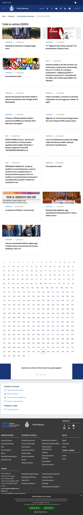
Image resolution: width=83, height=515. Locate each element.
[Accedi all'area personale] (75, 2)
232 (9, 326)
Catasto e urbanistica (27, 456)
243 (62, 326)
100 (22, 288)
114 (19, 292)
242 (58, 326)
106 (52, 288)
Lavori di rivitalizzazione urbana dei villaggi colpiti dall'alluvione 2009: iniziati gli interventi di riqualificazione (62, 142)
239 (43, 326)
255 (48, 330)
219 (19, 322)
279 (19, 339)
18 (13, 266)
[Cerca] (79, 8)
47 (73, 271)
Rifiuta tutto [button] (48, 508)
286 (53, 339)
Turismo (23, 459)
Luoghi (64, 455)
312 (33, 347)
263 (14, 334)
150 (48, 300)
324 (19, 351)
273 (62, 334)
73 (45, 279)
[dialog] (41, 504)
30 (68, 266)
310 (24, 347)
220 (24, 322)
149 (43, 300)
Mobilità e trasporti (27, 463)
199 (67, 313)
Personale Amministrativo (9, 456)
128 (14, 296)
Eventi (64, 459)
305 (72, 343)
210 (48, 317)
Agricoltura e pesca (47, 464)
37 (27, 271)
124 (67, 292)
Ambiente (45, 452)
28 (59, 266)
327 (33, 351)
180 (48, 309)
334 (67, 351)
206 (28, 317)
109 (66, 288)
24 (41, 266)
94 (68, 283)
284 (43, 339)
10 (51, 262)
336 (4, 356)
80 (4, 283)
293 (14, 343)
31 (73, 266)
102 (32, 288)
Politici (3, 453)
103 (37, 288)
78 (68, 279)
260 (72, 330)
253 (38, 330)
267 (33, 334)
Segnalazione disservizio (28, 477)
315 (48, 347)
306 (4, 347)
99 (18, 288)
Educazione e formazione (49, 440)
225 (48, 322)
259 (67, 330)
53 (27, 275)
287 (58, 339)
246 (4, 330)
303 (62, 343)
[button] (41, 512)
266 (28, 334)
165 (48, 305)
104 (42, 288)
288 (62, 339)
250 (24, 330)
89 (45, 283)
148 (38, 300)
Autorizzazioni (46, 461)
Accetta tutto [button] (34, 508)
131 (28, 296)
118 (38, 292)
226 (53, 322)
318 (62, 347)
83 (18, 283)
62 (68, 275)
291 (4, 343)
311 (28, 347)
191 (28, 313)
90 (50, 283)
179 (43, 309)
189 (19, 313)
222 (33, 322)
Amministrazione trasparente (51, 474)
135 (48, 296)
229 (67, 322)
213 (62, 317)
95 (73, 283)
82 (13, 283)
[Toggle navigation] (3, 8)
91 (55, 283)
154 (67, 300)
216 (4, 322)
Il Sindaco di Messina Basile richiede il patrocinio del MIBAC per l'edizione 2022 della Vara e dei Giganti (20, 121)
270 (48, 334)
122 (58, 292)
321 (4, 351)
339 (19, 356)
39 (36, 271)
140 (72, 296)
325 (24, 351)
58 (50, 275)
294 (19, 343)
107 (57, 288)
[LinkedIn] (64, 8)
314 (43, 347)
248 (14, 330)
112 (9, 292)
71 (36, 279)
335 (72, 351)
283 (38, 339)
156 (4, 305)
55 (36, 275)
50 (13, 275)
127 (9, 296)
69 (27, 279)
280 (24, 339)
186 (4, 313)
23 (36, 266)
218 (14, 322)
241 (53, 326)
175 (24, 309)
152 (58, 300)
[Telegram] (69, 8)
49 (9, 275)
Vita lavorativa (25, 447)
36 (22, 271)
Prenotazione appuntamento (30, 474)
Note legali (45, 483)
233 (14, 326)
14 (69, 262)
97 (9, 288)
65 (9, 279)
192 (33, 313)
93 (64, 283)
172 (9, 309)
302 (58, 343)
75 (55, 279)
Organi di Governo (6, 440)
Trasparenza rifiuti (47, 477)
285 (48, 339)
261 (4, 334)
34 (13, 271)
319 (67, 347)
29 (64, 266)
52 (22, 275)
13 (64, 262)
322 (9, 351)
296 (28, 343)
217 (9, 322)
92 (59, 283)
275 (72, 334)
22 (32, 266)
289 (67, 339)
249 (19, 330)
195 (48, 313)
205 (24, 317)
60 (59, 275)
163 (38, 305)
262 (9, 334)
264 (19, 334)
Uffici (2, 447)
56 (41, 275)
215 (72, 317)
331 (53, 351)
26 (50, 266)
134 (43, 296)
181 (53, 309)
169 (67, 305)
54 (32, 275)
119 (43, 292)
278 (14, 339)
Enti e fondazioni (6, 450)
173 (14, 309)
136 (53, 296)
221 (28, 322)
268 (38, 334)
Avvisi (47, 61)
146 (28, 300)
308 (14, 347)
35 (18, 271)
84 (22, 283)
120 (48, 292)
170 (72, 305)
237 (33, 326)
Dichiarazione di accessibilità (50, 486)
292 (9, 343)
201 (4, 317)
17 (9, 266)
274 (67, 334)
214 (67, 317)
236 (28, 326)
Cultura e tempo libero (28, 443)
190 (24, 313)
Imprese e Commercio (27, 450)
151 (53, 300)
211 (53, 317)
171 (4, 309)
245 (72, 326)
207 (33, 317)
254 (43, 330)
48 (4, 275)
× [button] (81, 495)
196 (53, 313)
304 (67, 343)
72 (41, 279)
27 (55, 266)
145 (24, 300)
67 (18, 279)
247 (9, 330)
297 (33, 343)
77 (64, 279)
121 (53, 292)
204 (19, 317)
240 (48, 326)
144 (19, 300)
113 (14, 292)
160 (24, 305)
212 (58, 317)
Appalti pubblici (26, 453)
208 (38, 317)
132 (33, 296)
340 (24, 356)
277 (9, 339)
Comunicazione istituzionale (25, 16)
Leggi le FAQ (25, 480)
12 (60, 262)
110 (71, 288)
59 (55, 275)
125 (72, 292)
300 (48, 343)
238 (38, 326)
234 (19, 326)
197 (58, 313)
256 (53, 330)
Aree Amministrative (7, 443)
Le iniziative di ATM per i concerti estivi (19, 210)
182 (58, 309)
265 (24, 334)
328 (38, 351)
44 (59, 271)
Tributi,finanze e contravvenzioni (47, 448)
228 (62, 322)
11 (55, 262)
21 (27, 266)
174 (19, 309)
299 (43, 343)
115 (24, 292)
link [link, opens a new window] (58, 504)
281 (28, 339)
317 (58, 347)
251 (28, 330)
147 (33, 300)
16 (4, 266)
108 (61, 288)
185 (72, 309)
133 (38, 296)
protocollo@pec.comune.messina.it (15, 493)
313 (38, 347)
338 (14, 356)
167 (58, 305)
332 (58, 351)
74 (50, 279)
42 (50, 271)
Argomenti (11, 16)
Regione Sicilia (7, 2)
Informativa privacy (48, 480)
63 (73, 275)
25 (45, 266)
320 (72, 347)
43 (55, 271)
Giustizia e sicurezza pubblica (50, 443)
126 (4, 296)
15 (74, 262)
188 (14, 313)
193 (38, 313)
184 (67, 309)
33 (9, 271)
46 (68, 271)
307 (9, 347)
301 (53, 343)
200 (72, 313)
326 (28, 351)
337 (9, 356)
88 (41, 283)
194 (43, 313)
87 (36, 283)
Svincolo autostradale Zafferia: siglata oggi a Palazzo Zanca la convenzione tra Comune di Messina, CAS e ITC (21, 246)
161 (28, 305)
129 (19, 296)
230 (72, 322)
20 (22, 266)
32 (4, 271)
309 (19, 347)
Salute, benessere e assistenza (48, 456)
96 (4, 288)
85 (27, 283)
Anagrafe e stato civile (28, 440)
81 (9, 283)
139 (67, 296)
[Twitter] (51, 8)
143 (14, 300)
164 (43, 305)
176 (28, 309)
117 (33, 292)
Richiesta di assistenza (28, 483)
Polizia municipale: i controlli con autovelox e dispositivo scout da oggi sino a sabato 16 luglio (62, 99)
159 (19, 305)
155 (72, 300)
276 (4, 339)
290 (72, 339)
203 (14, 317)
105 (47, 288)
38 (32, 271)
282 (33, 339)
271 (53, 334)
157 (9, 305)
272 (58, 334)
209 (43, 317)
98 (13, 288)
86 (32, 283)
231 (4, 326)
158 (14, 305)
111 (4, 292)
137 (58, 296)
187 (9, 313)
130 (24, 296)
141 (4, 300)
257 (58, 330)
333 (63, 351)
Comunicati (8, 42)
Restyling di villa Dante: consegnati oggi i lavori (20, 47)
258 (62, 330)
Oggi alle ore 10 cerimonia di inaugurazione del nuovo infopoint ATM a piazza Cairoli (62, 119)
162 (33, 305)
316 (53, 347)
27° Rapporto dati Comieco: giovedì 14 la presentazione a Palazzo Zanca (61, 47)
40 (41, 271)
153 (62, 300)
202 (9, 317)
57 (45, 275)
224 (43, 322)
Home (4, 16)
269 (43, 334)
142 (9, 300)
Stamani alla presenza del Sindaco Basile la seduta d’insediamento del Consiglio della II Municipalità (21, 99)
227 (58, 322)
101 (27, 288)
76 (59, 279)
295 (24, 343)
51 (18, 275)
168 (62, 305)
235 (24, 326)
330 (48, 351)
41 (45, 271)
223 (38, 322)
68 (22, 279)
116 (28, 292)
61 (64, 275)
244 (67, 326)
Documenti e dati (6, 459)
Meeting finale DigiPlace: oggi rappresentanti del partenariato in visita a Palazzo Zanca (61, 213)
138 (62, 296)
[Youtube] (55, 8)
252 (33, 330)
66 (13, 279)
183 (62, 309)
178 (38, 309)
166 (53, 305)
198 (62, 313)
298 (38, 343)
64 (4, 279)
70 (32, 279)
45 (64, 271)
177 (33, 309)
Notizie (64, 440)
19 (18, 266)
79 (73, 279)
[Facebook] (47, 8)
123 (62, 292)
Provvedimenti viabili (13, 76)
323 (14, 351)
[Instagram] (60, 8)
